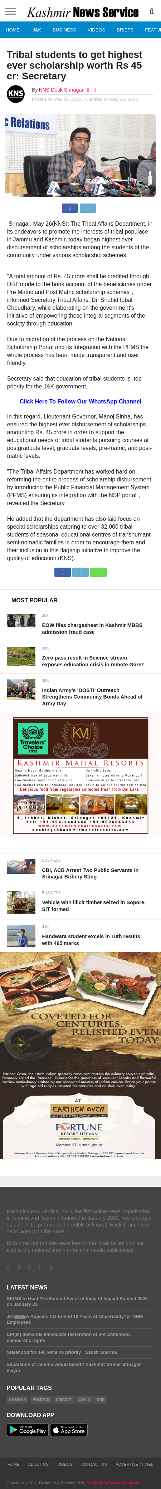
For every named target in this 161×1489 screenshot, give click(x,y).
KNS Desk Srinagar (61, 90)
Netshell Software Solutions (113, 1483)
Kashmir (17, 1400)
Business (64, 30)
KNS (100, 1400)
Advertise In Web (134, 1464)
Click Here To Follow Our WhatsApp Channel (80, 401)
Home (13, 30)
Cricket (64, 1400)
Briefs (125, 30)
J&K (37, 30)
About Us (38, 1464)
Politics (41, 1400)
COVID (84, 1400)
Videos (96, 30)
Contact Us (94, 1464)
